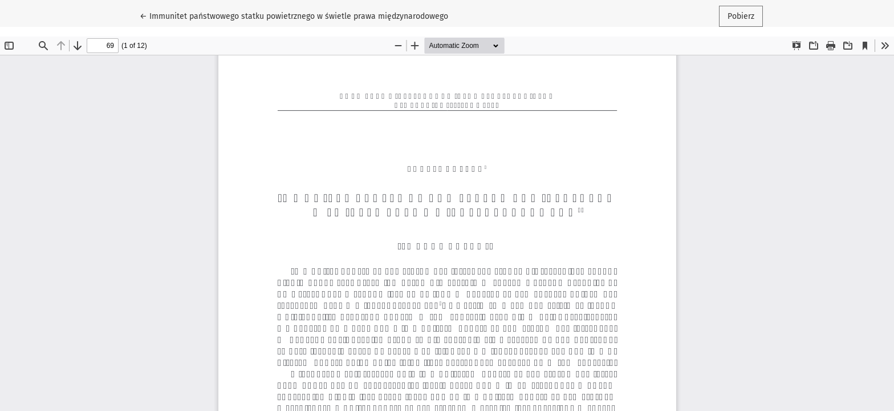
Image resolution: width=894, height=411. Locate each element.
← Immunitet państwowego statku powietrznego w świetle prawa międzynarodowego (294, 15)
